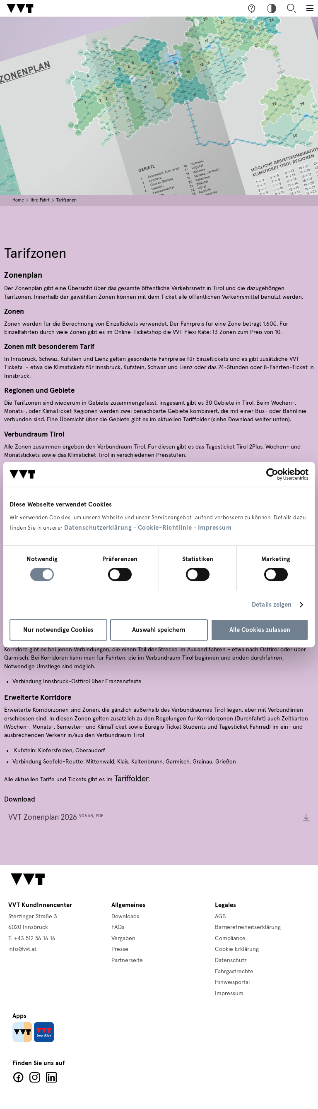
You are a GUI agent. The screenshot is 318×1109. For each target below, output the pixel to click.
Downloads (125, 916)
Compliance (230, 938)
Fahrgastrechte (234, 972)
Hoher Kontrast (272, 8)
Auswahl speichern (159, 630)
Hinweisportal (232, 982)
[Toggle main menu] (309, 8)
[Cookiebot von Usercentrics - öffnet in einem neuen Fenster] (272, 474)
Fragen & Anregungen (252, 8)
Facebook (18, 1077)
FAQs (117, 927)
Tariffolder (131, 779)
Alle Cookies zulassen (259, 630)
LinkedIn (51, 1077)
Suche (291, 8)
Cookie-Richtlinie (165, 527)
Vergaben (123, 938)
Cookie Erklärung (237, 949)
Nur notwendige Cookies (58, 630)
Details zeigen (272, 604)
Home (18, 200)
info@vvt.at (22, 949)
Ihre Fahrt (40, 200)
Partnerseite (127, 960)
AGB (220, 916)
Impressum (215, 527)
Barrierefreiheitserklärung (248, 927)
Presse (119, 949)
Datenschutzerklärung (98, 527)
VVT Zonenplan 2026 (56, 817)
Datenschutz (231, 960)
